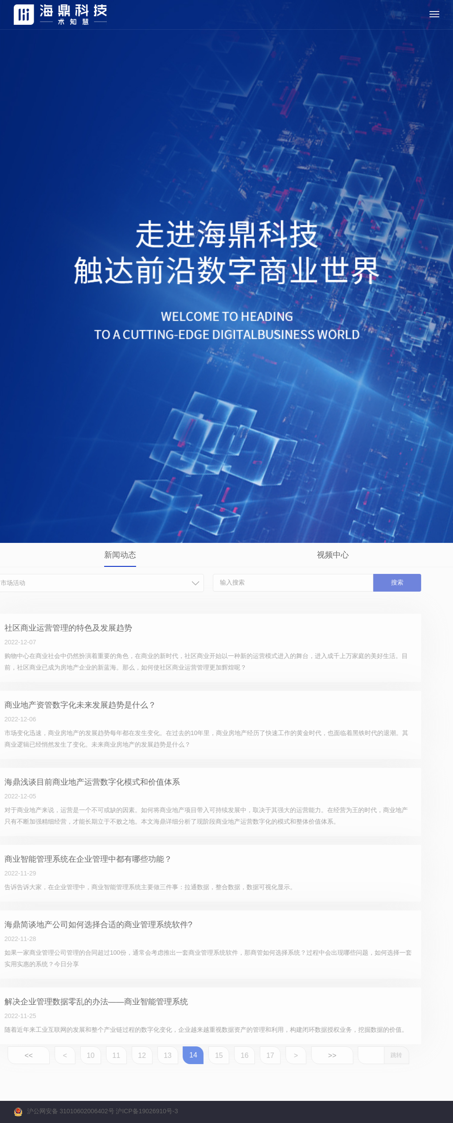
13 (154, 1055)
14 (180, 1055)
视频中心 (333, 554)
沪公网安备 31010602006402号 (70, 1111)
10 (77, 1055)
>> (318, 1055)
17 (257, 1055)
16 (231, 1055)
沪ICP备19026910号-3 (147, 1111)
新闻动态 (120, 554)
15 (205, 1055)
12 (129, 1055)
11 (103, 1055)
